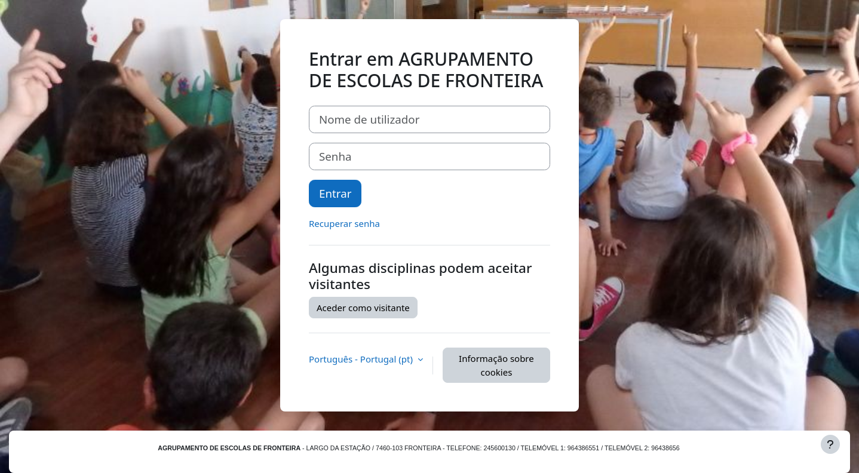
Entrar (335, 193)
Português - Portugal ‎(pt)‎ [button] (362, 359)
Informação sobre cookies (496, 365)
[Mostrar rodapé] (830, 444)
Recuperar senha (344, 223)
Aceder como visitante (363, 308)
